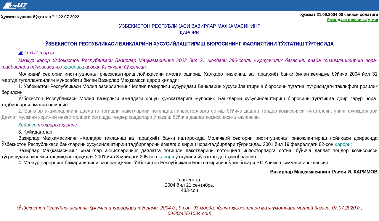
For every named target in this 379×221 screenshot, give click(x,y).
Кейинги (27, 124)
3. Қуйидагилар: (36, 131)
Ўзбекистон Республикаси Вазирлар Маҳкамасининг (189, 26)
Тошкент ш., (189, 179)
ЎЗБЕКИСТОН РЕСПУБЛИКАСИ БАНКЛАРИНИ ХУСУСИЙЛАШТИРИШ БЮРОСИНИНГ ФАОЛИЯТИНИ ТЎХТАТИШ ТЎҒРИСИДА (189, 43)
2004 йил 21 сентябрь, (189, 185)
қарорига (74, 66)
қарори (190, 32)
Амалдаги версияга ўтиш (352, 19)
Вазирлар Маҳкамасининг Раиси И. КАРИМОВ (324, 171)
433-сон (189, 190)
